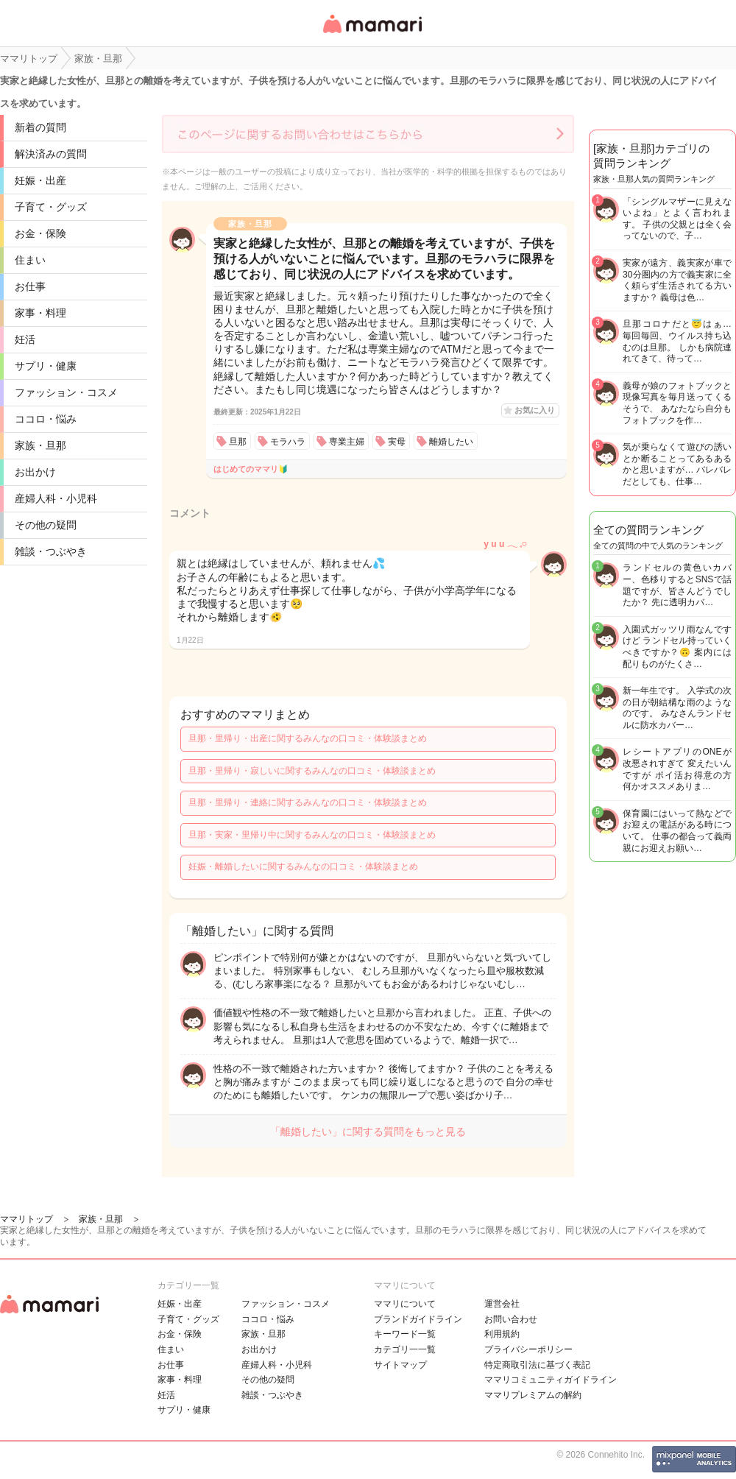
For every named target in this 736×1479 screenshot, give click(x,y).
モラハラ (287, 442)
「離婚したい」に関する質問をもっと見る (368, 1131)
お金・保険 (40, 233)
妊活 (25, 339)
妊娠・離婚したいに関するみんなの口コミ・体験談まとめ (303, 866)
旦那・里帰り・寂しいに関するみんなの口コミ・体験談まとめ (312, 771)
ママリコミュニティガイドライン (550, 1379)
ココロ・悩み (46, 419)
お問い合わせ (510, 1319)
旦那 (238, 442)
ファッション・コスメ (66, 392)
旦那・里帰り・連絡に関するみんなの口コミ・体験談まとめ (307, 802)
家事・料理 (40, 313)
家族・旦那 (40, 445)
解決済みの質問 (51, 154)
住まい (30, 260)
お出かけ (35, 472)
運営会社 (502, 1304)
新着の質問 (40, 127)
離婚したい (451, 442)
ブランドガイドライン (418, 1319)
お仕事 (30, 286)
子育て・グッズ (51, 207)
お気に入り (534, 410)
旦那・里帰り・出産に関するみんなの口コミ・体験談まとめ (307, 738)
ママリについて (405, 1304)
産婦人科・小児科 (56, 498)
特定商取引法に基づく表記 (537, 1365)
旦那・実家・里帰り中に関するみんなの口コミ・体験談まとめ (312, 835)
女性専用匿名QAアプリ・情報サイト (371, 34)
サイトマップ (400, 1365)
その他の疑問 (46, 525)
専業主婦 (346, 442)
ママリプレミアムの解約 (532, 1395)
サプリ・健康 (46, 366)
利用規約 (502, 1334)
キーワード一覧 (405, 1334)
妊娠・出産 (40, 180)
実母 (397, 442)
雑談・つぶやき (51, 551)
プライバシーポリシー (528, 1349)
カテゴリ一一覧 (405, 1349)
